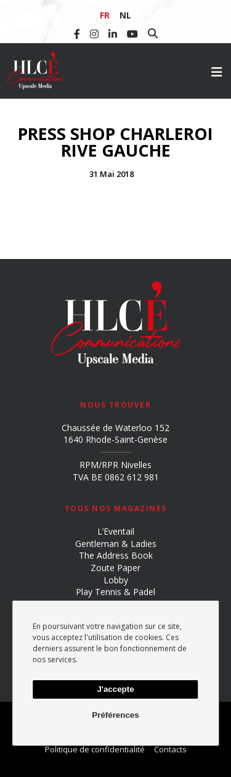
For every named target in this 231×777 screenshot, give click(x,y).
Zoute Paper (115, 568)
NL (125, 15)
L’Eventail (115, 531)
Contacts (170, 749)
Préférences (115, 715)
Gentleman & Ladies (115, 543)
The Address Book (116, 555)
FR (105, 15)
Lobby (115, 580)
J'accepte (115, 689)
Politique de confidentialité (95, 749)
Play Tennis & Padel (115, 592)
